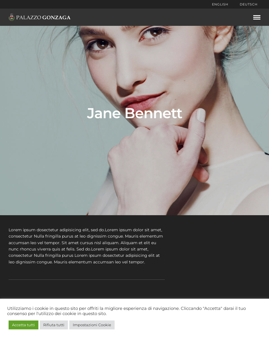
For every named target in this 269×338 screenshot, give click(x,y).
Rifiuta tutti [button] (53, 325)
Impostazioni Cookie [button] (92, 325)
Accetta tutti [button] (23, 325)
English (220, 4)
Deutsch (249, 4)
